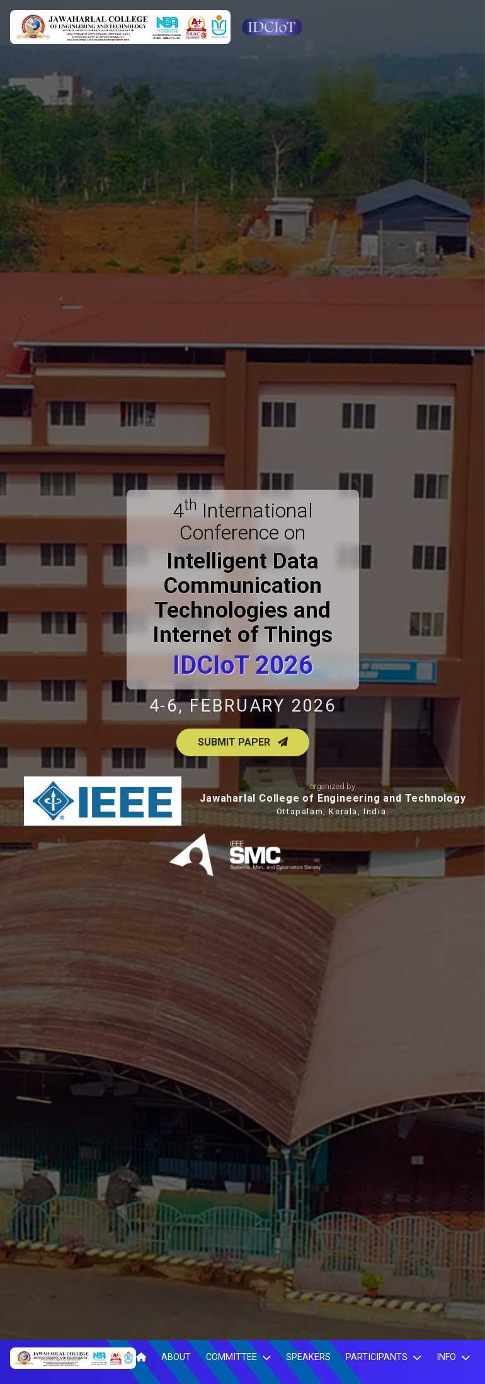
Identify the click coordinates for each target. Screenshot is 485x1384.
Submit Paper (243, 742)
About (176, 1357)
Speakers (308, 1357)
